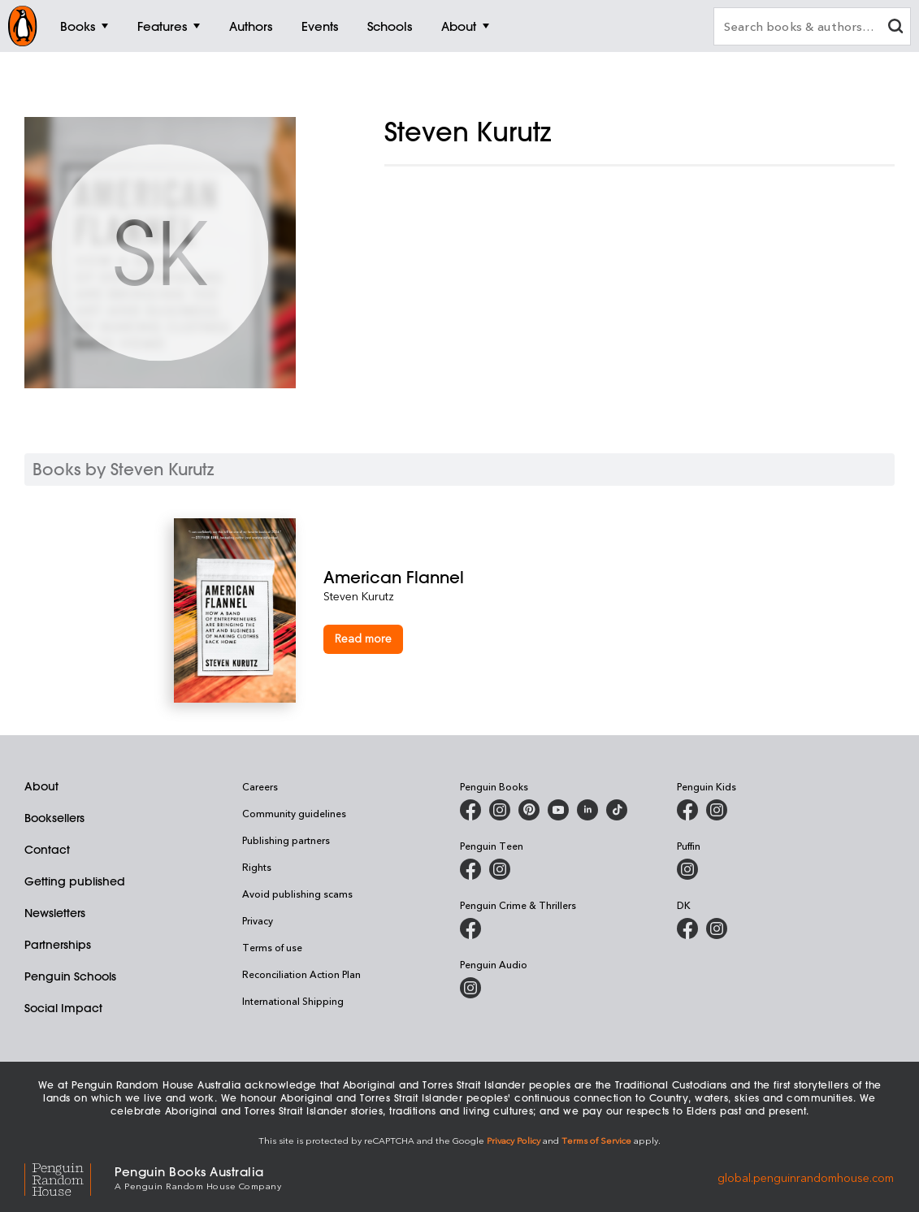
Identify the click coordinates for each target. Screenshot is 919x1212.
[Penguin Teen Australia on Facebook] (470, 869)
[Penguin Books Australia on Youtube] (558, 809)
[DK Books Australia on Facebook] (687, 928)
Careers (260, 786)
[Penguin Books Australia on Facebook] (470, 809)
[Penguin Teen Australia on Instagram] (499, 869)
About (41, 786)
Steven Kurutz (358, 595)
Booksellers (54, 818)
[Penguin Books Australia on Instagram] (499, 809)
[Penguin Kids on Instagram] (716, 809)
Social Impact (63, 1008)
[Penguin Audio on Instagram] (470, 987)
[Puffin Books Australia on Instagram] (687, 869)
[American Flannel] (533, 577)
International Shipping (293, 1000)
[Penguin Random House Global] (69, 1176)
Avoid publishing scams (297, 893)
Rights (256, 866)
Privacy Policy (513, 1140)
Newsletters (54, 913)
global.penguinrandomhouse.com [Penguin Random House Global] (805, 1176)
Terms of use (272, 947)
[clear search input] (895, 28)
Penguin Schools (70, 976)
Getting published (74, 881)
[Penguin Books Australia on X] (529, 809)
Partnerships (57, 944)
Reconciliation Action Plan (301, 974)
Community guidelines (294, 813)
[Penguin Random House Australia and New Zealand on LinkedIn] (587, 809)
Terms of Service (596, 1140)
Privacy (257, 920)
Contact (47, 849)
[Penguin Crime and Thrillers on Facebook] (470, 928)
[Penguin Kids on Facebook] (687, 809)
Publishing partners (286, 840)
